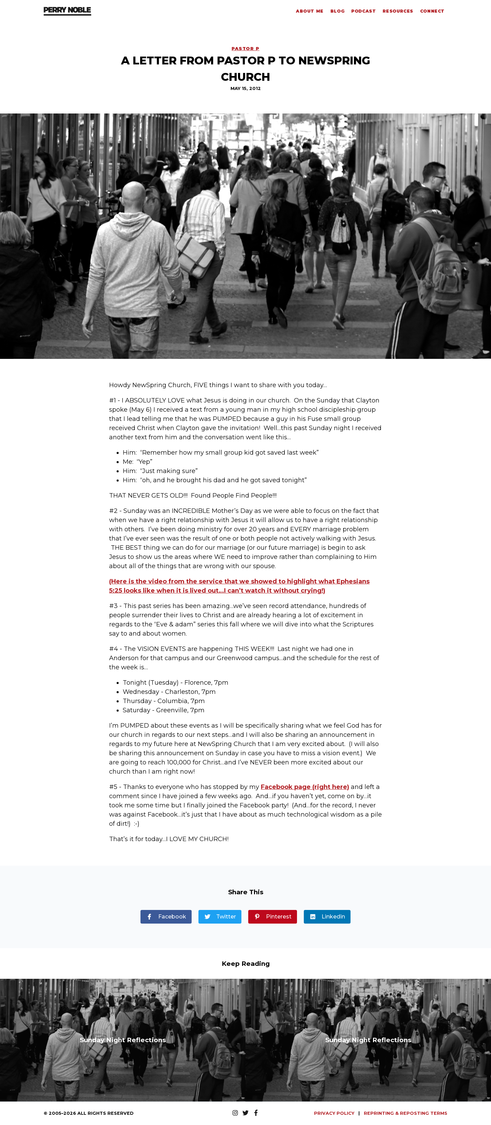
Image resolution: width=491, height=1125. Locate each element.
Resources (398, 11)
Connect (432, 11)
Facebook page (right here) (305, 787)
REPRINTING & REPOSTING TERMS (405, 1113)
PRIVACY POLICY (335, 1113)
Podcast (363, 11)
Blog (337, 11)
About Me (310, 11)
